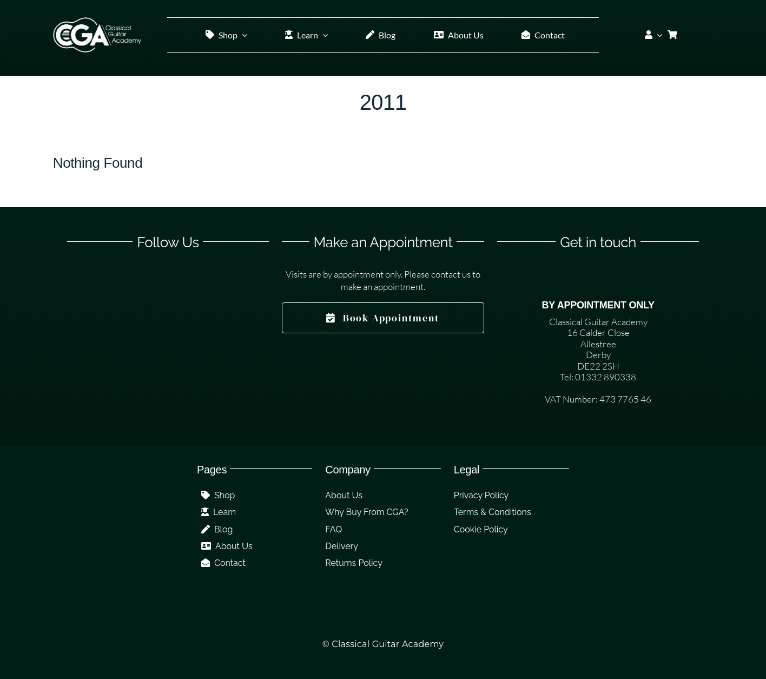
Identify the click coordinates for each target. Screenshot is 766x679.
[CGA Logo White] (97, 22)
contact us (451, 274)
